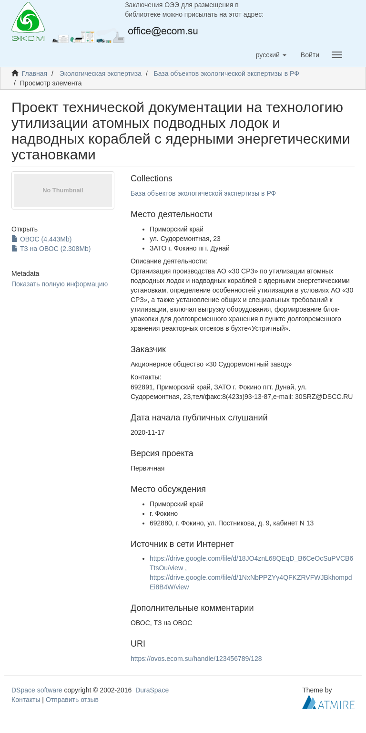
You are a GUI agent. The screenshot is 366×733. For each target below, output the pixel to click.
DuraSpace (152, 690)
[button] (271, 55)
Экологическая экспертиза (101, 73)
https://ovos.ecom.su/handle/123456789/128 (196, 658)
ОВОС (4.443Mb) (41, 239)
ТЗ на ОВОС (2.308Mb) (51, 248)
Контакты (25, 699)
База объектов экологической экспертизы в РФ (226, 73)
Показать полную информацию (59, 284)
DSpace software (36, 690)
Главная (34, 73)
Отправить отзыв (72, 699)
